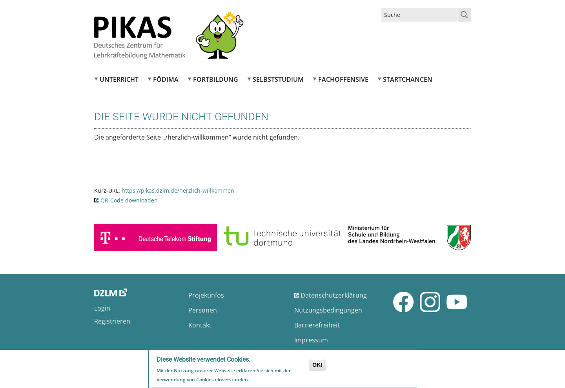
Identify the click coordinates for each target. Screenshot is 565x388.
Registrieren (112, 321)
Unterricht (119, 79)
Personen (202, 310)
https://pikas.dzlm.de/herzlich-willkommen (178, 190)
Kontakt (199, 325)
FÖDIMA (166, 79)
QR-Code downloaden (129, 200)
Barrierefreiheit (317, 325)
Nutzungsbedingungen (328, 310)
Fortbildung (215, 79)
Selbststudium (278, 79)
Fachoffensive (343, 79)
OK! (317, 366)
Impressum (311, 340)
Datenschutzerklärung (334, 295)
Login (102, 308)
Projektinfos (206, 295)
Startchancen (407, 79)
